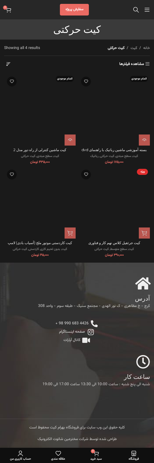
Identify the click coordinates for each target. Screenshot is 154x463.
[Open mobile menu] (147, 9)
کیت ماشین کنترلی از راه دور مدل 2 (40, 150)
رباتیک (94, 156)
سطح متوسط (118, 182)
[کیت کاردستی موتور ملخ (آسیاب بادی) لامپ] (40, 203)
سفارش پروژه (74, 9)
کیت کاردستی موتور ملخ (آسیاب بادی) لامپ (40, 243)
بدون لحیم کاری (50, 249)
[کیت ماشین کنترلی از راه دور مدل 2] (40, 110)
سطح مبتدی (123, 156)
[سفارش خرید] (8, 64)
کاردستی (33, 249)
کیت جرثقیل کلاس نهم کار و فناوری (114, 176)
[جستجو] (136, 9)
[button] (70, 233)
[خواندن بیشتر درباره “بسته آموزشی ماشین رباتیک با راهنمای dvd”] (144, 140)
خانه (146, 48)
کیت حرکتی (107, 156)
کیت (134, 48)
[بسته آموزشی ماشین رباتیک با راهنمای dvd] (114, 110)
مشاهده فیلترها (131, 64)
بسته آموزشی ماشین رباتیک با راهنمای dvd (114, 150)
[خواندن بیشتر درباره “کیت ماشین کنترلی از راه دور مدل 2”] (70, 140)
